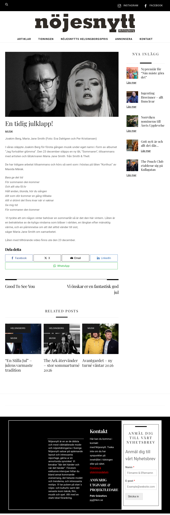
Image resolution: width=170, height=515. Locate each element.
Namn (129, 468)
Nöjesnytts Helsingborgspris (84, 39)
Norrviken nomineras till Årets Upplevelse (153, 122)
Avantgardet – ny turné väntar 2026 (97, 363)
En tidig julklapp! (29, 123)
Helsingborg (17, 328)
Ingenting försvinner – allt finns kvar (152, 98)
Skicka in (134, 498)
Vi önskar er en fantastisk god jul (93, 289)
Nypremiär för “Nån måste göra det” (152, 73)
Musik (9, 132)
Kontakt (146, 39)
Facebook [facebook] (152, 5)
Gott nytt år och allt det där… (152, 144)
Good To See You (20, 286)
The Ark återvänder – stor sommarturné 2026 (62, 365)
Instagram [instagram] (127, 5)
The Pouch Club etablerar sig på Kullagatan (152, 166)
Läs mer (131, 83)
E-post (130, 482)
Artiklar (24, 39)
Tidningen (45, 39)
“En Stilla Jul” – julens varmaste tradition (19, 365)
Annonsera (123, 39)
